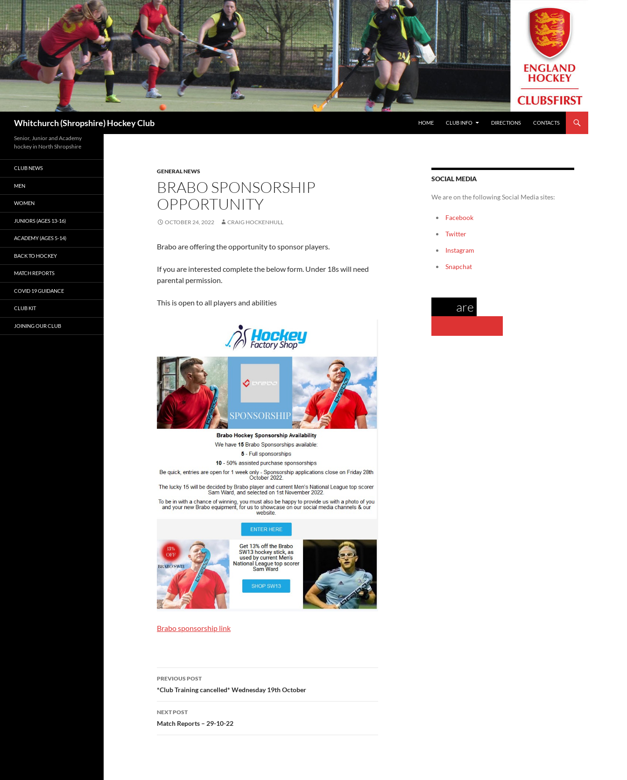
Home (426, 123)
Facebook (459, 217)
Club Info (459, 123)
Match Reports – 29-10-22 (267, 717)
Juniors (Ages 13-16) (40, 221)
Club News (28, 168)
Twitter (455, 234)
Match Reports (34, 273)
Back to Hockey (35, 256)
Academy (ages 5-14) (40, 238)
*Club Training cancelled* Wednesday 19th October (267, 683)
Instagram (459, 250)
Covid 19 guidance (39, 291)
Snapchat (458, 266)
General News (178, 171)
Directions (506, 123)
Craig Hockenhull (255, 222)
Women (24, 203)
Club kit (25, 308)
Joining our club (37, 326)
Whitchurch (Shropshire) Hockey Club (84, 123)
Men (19, 186)
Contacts (546, 123)
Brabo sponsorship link (194, 628)
